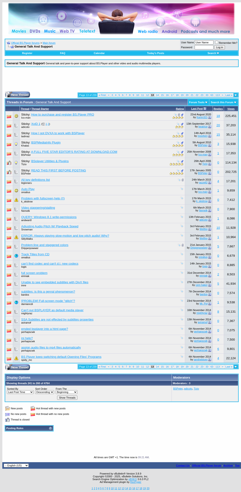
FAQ (62, 53)
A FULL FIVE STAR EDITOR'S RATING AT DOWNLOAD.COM (74, 152)
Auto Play (27, 189)
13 (123, 488)
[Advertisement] (122, 81)
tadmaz (25, 136)
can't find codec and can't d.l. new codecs (49, 263)
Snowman (27, 229)
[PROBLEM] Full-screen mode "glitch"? (48, 301)
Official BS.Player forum (206, 465)
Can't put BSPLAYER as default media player (52, 310)
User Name (187, 42)
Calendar (99, 53)
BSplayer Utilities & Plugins (50, 161)
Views (230, 108)
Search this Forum (222, 102)
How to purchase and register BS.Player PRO (62, 114)
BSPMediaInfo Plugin (46, 142)
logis (24, 266)
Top (237, 465)
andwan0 (26, 220)
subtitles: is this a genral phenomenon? (48, 291)
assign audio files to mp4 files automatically (51, 347)
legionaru (26, 182)
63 (211, 95)
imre (23, 285)
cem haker (201, 285)
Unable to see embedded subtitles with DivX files (54, 282)
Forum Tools (197, 102)
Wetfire (204, 229)
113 (217, 95)
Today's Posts (155, 53)
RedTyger (135, 482)
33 (207, 95)
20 (187, 95)
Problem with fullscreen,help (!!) (43, 198)
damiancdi (27, 304)
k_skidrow (27, 201)
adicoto (25, 127)
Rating (180, 108)
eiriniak (25, 276)
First (102, 95)
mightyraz (26, 313)
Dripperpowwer (29, 248)
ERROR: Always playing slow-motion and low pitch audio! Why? (65, 235)
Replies (218, 108)
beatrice (202, 126)
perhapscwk (28, 332)
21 (192, 95)
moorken (203, 135)
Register (27, 53)
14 (157, 95)
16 (167, 95)
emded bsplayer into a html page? (44, 329)
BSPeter (203, 145)
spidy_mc (26, 360)
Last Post (197, 108)
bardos (25, 294)
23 (201, 95)
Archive (228, 465)
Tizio (24, 164)
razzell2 (203, 182)
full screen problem (34, 273)
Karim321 (202, 117)
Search (213, 53)
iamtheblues (200, 359)
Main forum (49, 42)
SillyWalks (27, 238)
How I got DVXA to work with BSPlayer (58, 133)
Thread (25, 108)
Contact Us (182, 465)
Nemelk (25, 210)
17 (172, 95)
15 (162, 95)
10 (137, 95)
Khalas (25, 145)
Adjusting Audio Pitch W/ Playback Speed (49, 226)
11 (142, 95)
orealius (25, 192)
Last (228, 95)
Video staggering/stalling (38, 207)
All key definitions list (35, 179)
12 (147, 95)
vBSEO (132, 479)
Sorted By (12, 388)
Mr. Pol (203, 303)
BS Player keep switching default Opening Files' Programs (61, 357)
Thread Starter (40, 108)
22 (197, 95)
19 (182, 95)
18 (177, 95)
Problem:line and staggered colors (44, 245)
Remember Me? (226, 42)
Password (186, 47)
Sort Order (41, 388)
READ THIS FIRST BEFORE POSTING (58, 170)
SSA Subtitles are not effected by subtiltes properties (57, 319)
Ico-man (26, 117)
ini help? (27, 338)
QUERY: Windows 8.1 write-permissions (49, 217)
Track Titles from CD (35, 254)
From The (61, 388)
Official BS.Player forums (25, 42)
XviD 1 (35, 124)
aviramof (26, 322)
